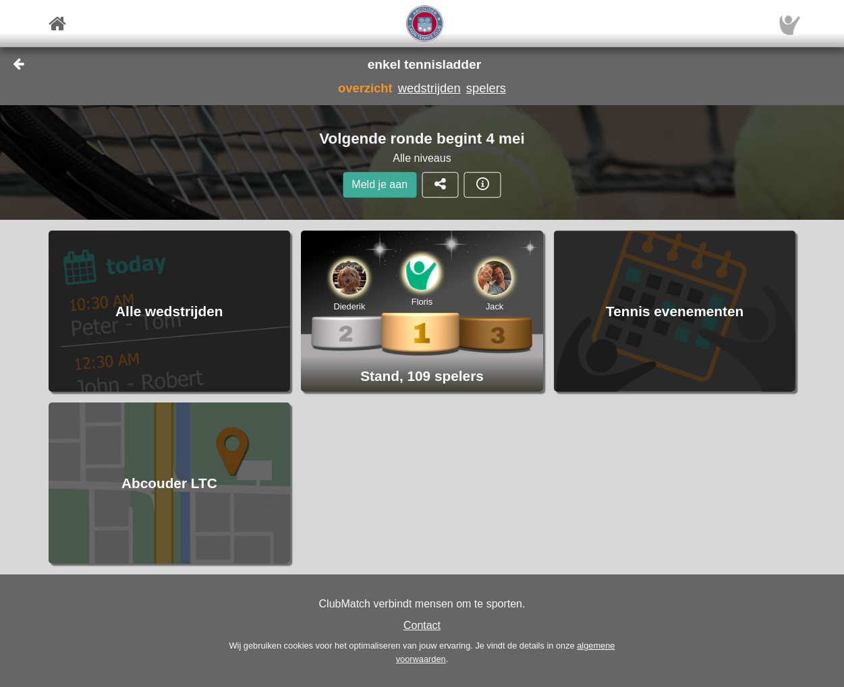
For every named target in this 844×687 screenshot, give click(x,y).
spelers (486, 88)
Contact (422, 625)
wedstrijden (429, 88)
